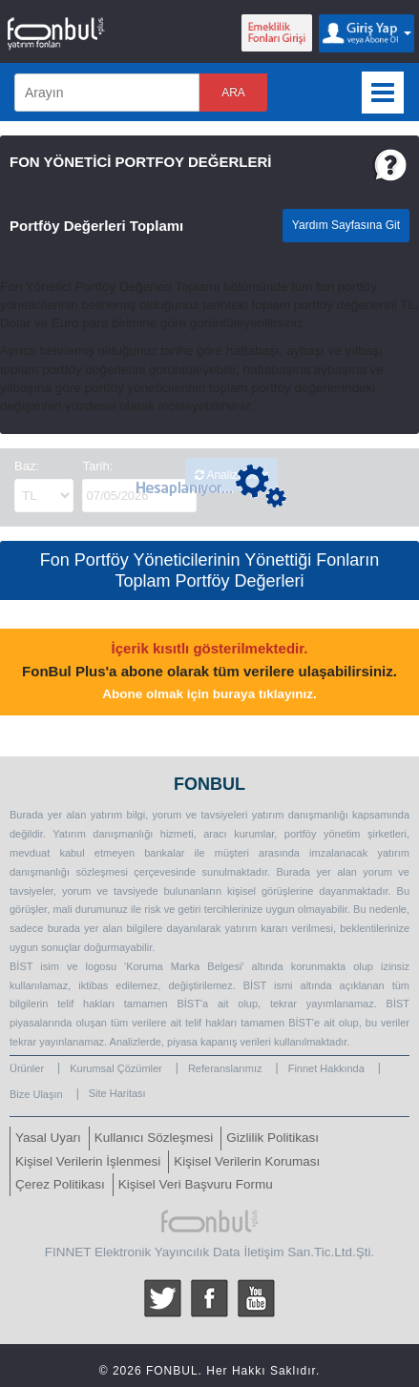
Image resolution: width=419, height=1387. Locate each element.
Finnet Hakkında (326, 1068)
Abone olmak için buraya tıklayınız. (209, 694)
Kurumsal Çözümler (116, 1068)
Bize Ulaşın (36, 1094)
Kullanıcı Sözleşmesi (154, 1137)
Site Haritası (117, 1093)
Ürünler (27, 1068)
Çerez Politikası (60, 1184)
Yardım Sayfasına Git (346, 225)
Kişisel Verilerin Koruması (247, 1161)
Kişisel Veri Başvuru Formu (195, 1184)
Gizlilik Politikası (272, 1137)
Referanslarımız (225, 1068)
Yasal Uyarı (48, 1137)
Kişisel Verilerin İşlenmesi (87, 1161)
